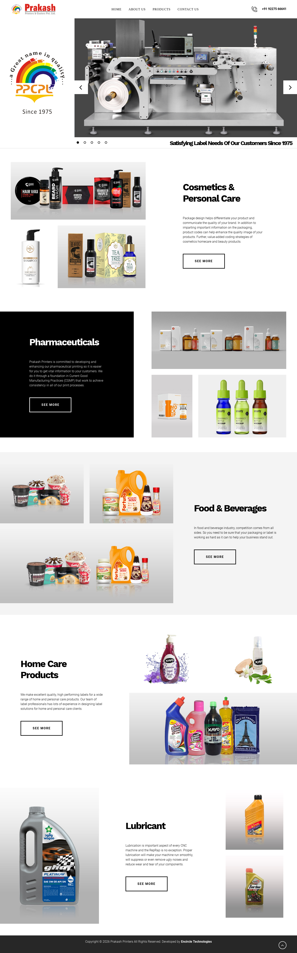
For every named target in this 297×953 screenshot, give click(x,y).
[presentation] (81, 87)
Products (162, 9)
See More (208, 261)
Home (116, 9)
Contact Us (188, 9)
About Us (136, 9)
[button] (77, 142)
